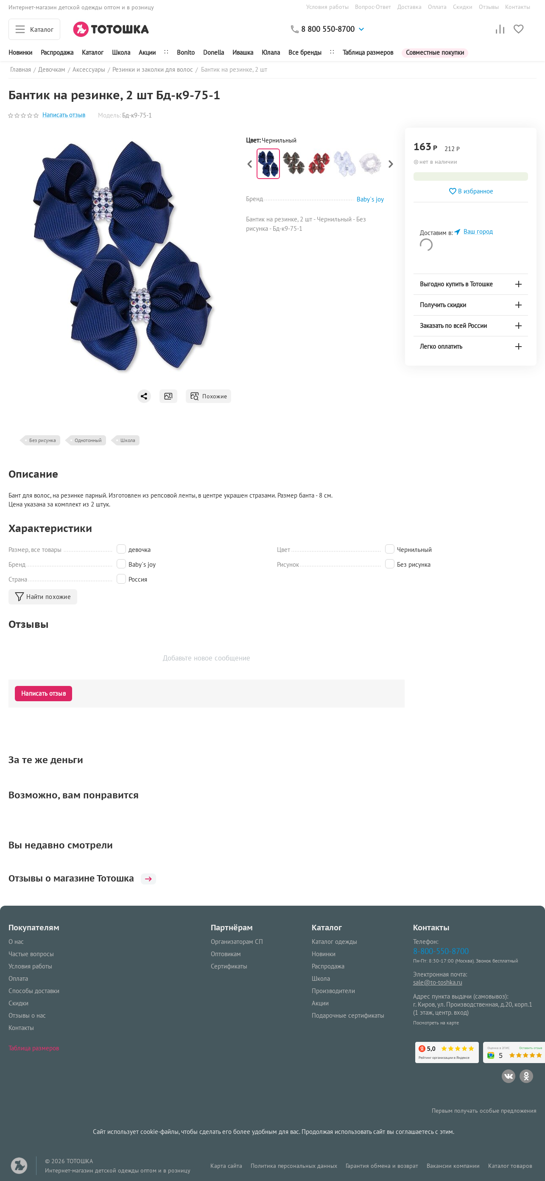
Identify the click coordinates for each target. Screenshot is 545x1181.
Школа (121, 52)
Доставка (409, 7)
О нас (16, 942)
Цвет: (253, 140)
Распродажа (328, 966)
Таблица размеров (368, 52)
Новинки (20, 52)
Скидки (462, 7)
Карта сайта (226, 1166)
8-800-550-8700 (441, 951)
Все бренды (304, 52)
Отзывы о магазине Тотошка (86, 878)
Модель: (109, 115)
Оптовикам (226, 954)
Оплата (437, 7)
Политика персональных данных (294, 1166)
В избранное (470, 191)
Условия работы (327, 7)
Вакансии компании (453, 1166)
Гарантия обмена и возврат (382, 1166)
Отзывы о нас (27, 1015)
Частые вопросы (31, 954)
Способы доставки (33, 991)
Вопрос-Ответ (373, 7)
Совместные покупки (435, 52)
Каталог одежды (334, 942)
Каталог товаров (510, 1166)
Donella (213, 52)
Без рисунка (42, 440)
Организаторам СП (237, 942)
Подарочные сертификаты (348, 1015)
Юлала (271, 52)
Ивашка (242, 52)
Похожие (208, 396)
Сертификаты (229, 966)
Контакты (517, 7)
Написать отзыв (63, 115)
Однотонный (88, 440)
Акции (147, 52)
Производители (333, 991)
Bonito (186, 52)
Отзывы (489, 7)
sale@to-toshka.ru (437, 982)
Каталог (92, 52)
